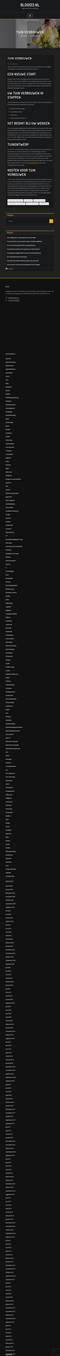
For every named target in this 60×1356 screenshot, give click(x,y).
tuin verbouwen (28, 169)
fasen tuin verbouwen (15, 206)
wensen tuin (43, 209)
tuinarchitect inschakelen (16, 209)
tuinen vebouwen (32, 209)
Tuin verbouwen (34, 36)
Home (25, 36)
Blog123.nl (30, 4)
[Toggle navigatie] (30, 16)
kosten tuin (27, 206)
